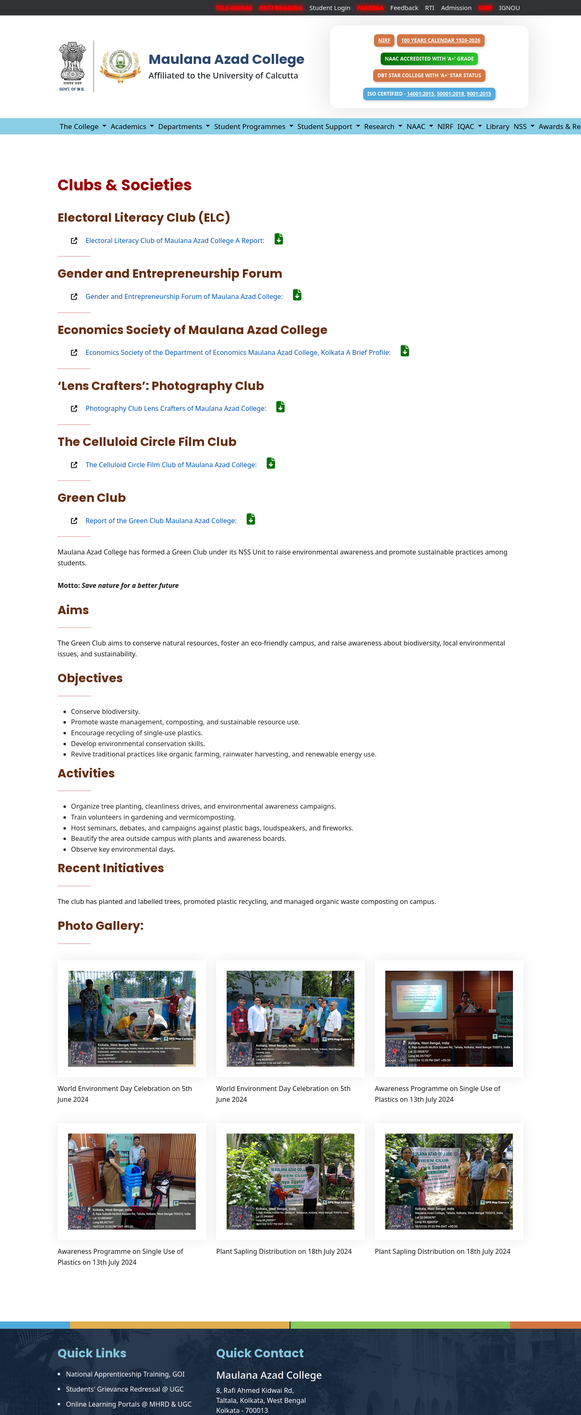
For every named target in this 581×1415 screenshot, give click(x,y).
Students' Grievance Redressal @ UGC (125, 1389)
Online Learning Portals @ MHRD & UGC (129, 1404)
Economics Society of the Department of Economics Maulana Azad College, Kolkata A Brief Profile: (247, 352)
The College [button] (80, 126)
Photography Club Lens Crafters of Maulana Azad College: (185, 408)
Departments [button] (181, 126)
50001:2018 (450, 93)
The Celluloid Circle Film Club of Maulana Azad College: (180, 464)
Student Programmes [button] (250, 126)
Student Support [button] (326, 126)
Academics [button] (129, 126)
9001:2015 (479, 93)
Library (498, 126)
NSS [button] (520, 126)
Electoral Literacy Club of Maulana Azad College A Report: (184, 240)
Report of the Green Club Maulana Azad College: (170, 520)
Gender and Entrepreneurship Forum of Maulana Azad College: (193, 296)
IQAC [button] (466, 126)
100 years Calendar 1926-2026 (440, 40)
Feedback (404, 7)
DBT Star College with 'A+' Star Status (429, 75)
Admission (456, 7)
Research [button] (380, 126)
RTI (429, 7)
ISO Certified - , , (429, 93)
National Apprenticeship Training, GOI (125, 1374)
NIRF (384, 40)
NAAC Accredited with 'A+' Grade (429, 58)
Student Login (330, 7)
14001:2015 (420, 93)
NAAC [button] (417, 126)
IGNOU (509, 7)
